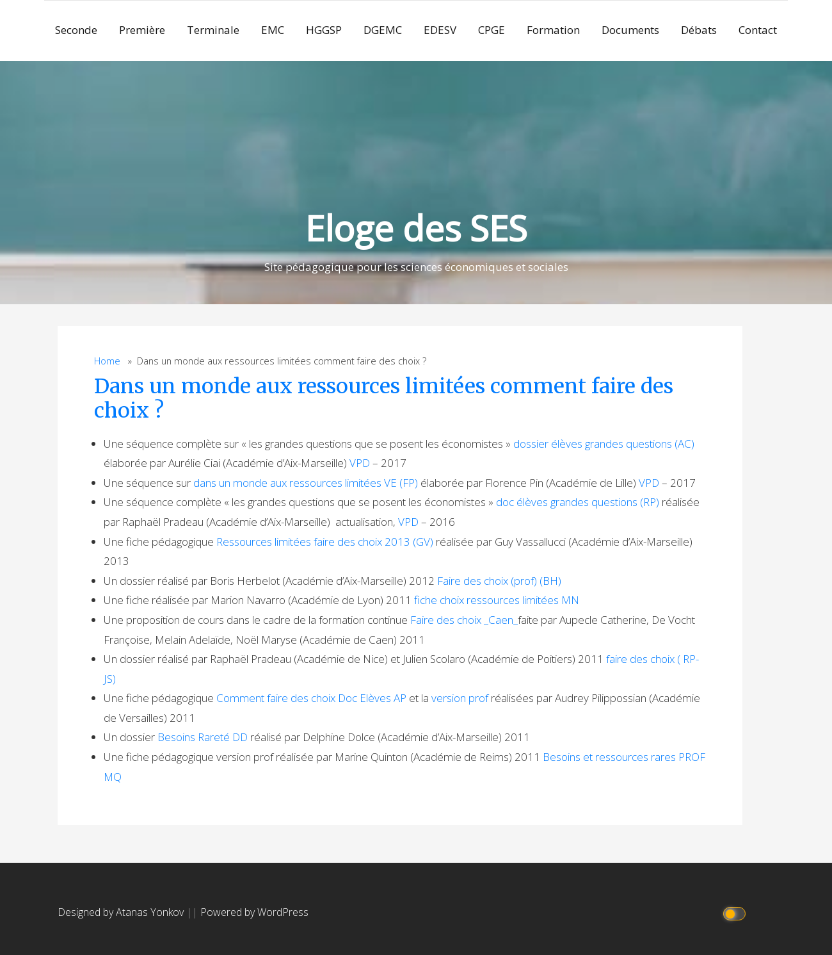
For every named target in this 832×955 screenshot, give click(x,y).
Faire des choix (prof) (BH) (499, 580)
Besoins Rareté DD (202, 737)
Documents (630, 29)
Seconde (76, 29)
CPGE (491, 29)
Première (142, 29)
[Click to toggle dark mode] (736, 912)
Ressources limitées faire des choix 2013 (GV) (324, 541)
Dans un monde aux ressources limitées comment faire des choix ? (383, 398)
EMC (272, 29)
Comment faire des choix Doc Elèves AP (311, 697)
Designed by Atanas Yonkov (122, 912)
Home (107, 361)
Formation (553, 29)
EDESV (440, 29)
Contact (758, 29)
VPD (359, 462)
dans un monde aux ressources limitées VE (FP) (305, 482)
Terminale (213, 29)
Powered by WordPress (254, 912)
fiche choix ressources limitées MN (496, 599)
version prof (459, 697)
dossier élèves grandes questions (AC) (603, 443)
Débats (699, 29)
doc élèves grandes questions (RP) (577, 501)
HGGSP (324, 29)
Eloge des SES (416, 228)
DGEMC (383, 29)
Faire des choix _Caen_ (464, 619)
